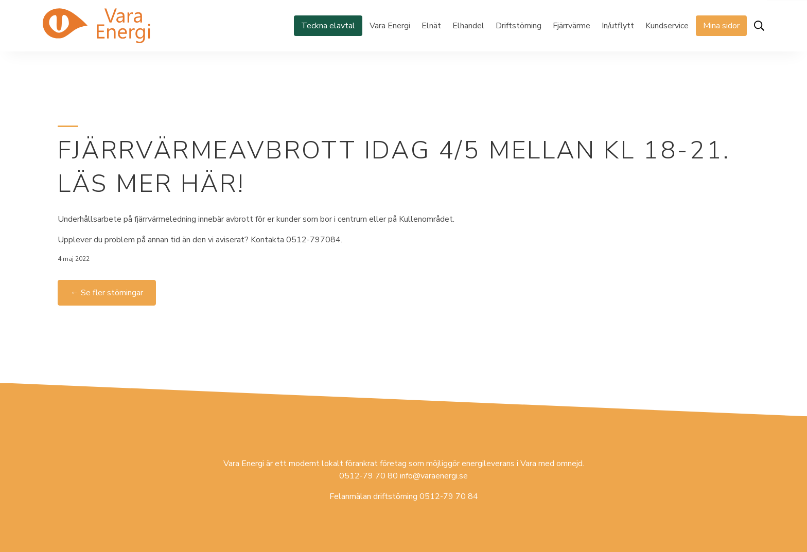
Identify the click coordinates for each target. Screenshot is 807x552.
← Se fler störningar (107, 292)
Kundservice (667, 25)
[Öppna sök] (759, 25)
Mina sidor (721, 25)
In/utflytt (618, 25)
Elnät (431, 25)
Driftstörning (518, 25)
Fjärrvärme (571, 25)
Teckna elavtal (328, 25)
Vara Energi (390, 25)
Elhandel (468, 25)
